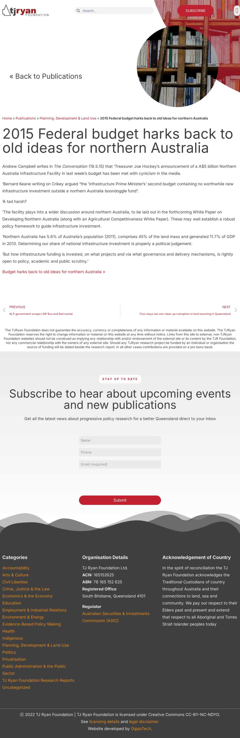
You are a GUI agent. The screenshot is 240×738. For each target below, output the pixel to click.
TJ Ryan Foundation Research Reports (38, 680)
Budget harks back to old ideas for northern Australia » (53, 271)
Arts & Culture (15, 575)
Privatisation (14, 659)
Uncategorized (16, 687)
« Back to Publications (45, 76)
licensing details (104, 721)
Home (7, 118)
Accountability (16, 568)
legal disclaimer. (144, 721)
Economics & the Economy (27, 596)
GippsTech (141, 728)
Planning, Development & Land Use (68, 118)
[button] (237, 10)
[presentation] (114, 481)
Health (8, 631)
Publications (26, 118)
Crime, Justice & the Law (26, 589)
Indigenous (12, 638)
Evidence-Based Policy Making (31, 624)
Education (11, 603)
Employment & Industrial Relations (34, 610)
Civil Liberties (15, 582)
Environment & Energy (23, 617)
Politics (9, 652)
